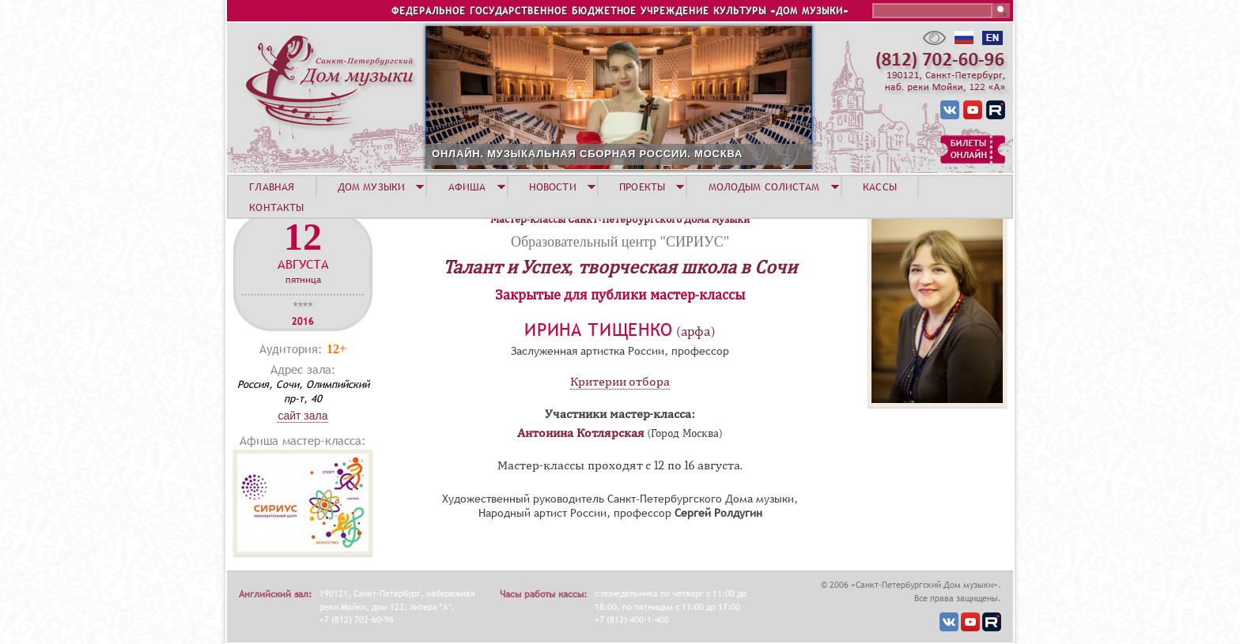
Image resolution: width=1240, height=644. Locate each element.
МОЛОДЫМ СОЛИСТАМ (764, 186)
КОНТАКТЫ (276, 207)
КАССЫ (880, 186)
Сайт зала (302, 415)
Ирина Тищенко (598, 330)
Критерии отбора (620, 382)
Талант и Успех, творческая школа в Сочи (620, 267)
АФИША (467, 186)
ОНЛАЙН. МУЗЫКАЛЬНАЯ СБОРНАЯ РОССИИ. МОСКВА (587, 154)
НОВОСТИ (553, 186)
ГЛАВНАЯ (271, 186)
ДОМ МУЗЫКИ (371, 186)
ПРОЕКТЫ (642, 186)
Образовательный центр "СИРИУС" (620, 242)
